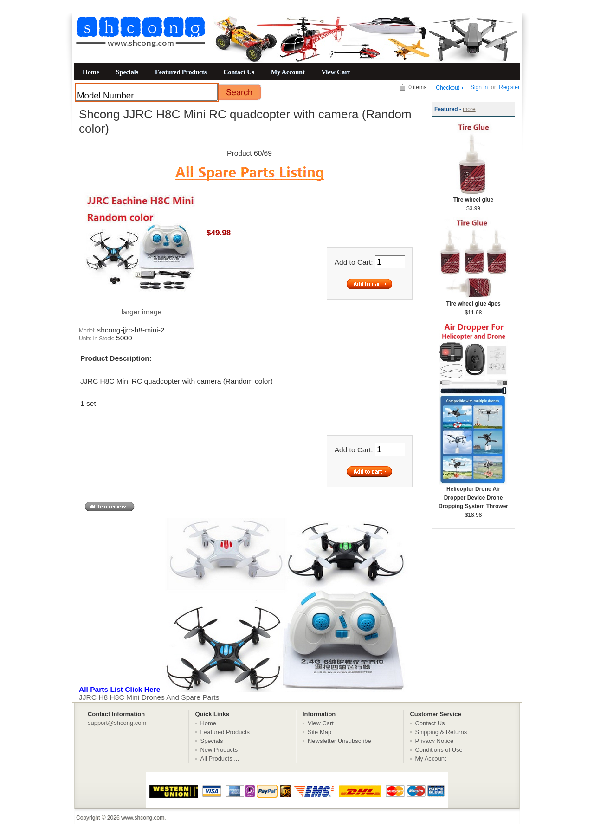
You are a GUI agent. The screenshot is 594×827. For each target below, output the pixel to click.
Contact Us (238, 72)
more (469, 109)
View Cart (336, 72)
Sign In (479, 87)
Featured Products (181, 72)
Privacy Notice (434, 740)
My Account (288, 72)
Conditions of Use (439, 749)
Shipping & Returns (441, 732)
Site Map (319, 732)
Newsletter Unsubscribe (339, 740)
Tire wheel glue (473, 196)
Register (509, 87)
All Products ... (219, 758)
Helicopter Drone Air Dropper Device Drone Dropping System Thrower (473, 494)
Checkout (447, 88)
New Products (219, 749)
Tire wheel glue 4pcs (473, 300)
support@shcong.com (117, 722)
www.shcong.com (142, 817)
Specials (127, 72)
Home (91, 72)
